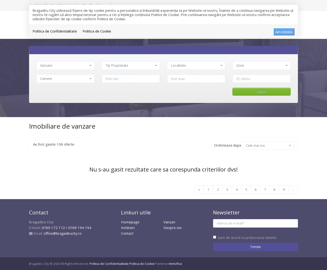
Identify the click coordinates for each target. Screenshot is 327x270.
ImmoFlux (175, 264)
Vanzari (169, 222)
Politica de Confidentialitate (55, 31)
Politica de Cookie (97, 31)
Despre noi (172, 227)
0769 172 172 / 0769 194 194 (66, 227)
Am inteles (284, 31)
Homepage (130, 222)
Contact (127, 233)
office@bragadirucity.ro (63, 233)
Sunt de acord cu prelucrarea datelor (245, 237)
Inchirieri (128, 227)
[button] (65, 65)
